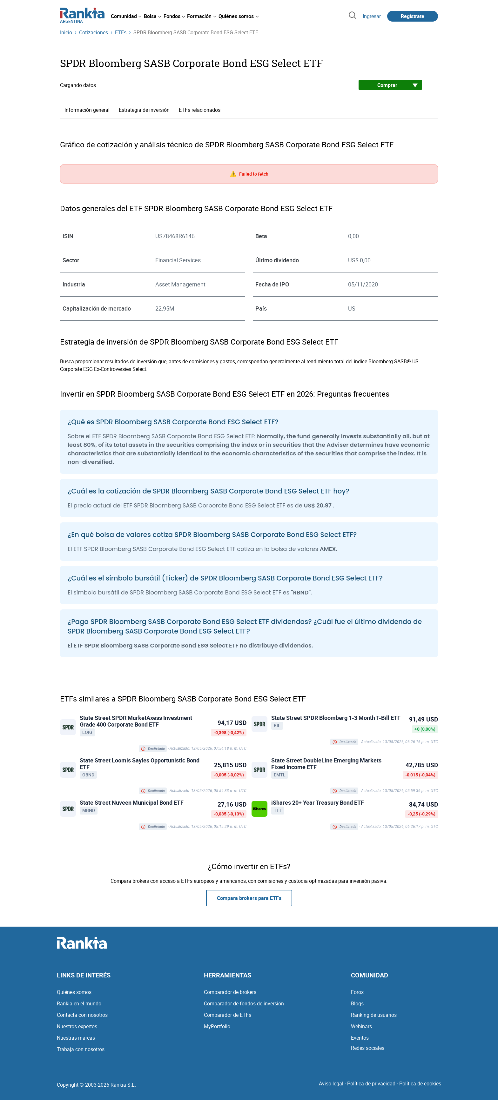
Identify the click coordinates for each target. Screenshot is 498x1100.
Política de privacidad (371, 1083)
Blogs (357, 1003)
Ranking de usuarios (374, 1014)
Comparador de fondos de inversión (244, 1003)
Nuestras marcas (76, 1037)
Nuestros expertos (77, 1026)
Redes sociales (367, 1047)
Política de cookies (420, 1083)
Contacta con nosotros (82, 1014)
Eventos (360, 1037)
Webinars (361, 1026)
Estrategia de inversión (144, 109)
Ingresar (372, 16)
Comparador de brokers (230, 992)
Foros (357, 992)
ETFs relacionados (199, 109)
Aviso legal (331, 1083)
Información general (87, 109)
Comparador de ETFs (227, 1014)
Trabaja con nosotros (80, 1049)
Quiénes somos (74, 992)
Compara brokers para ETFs (249, 898)
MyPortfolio (217, 1026)
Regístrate (412, 16)
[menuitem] (126, 16)
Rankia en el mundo (79, 1003)
